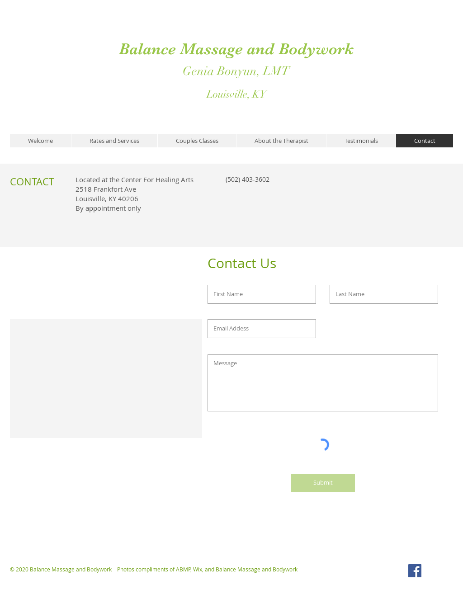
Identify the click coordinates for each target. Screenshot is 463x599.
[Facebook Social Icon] (414, 570)
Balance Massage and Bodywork (236, 48)
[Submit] (323, 483)
